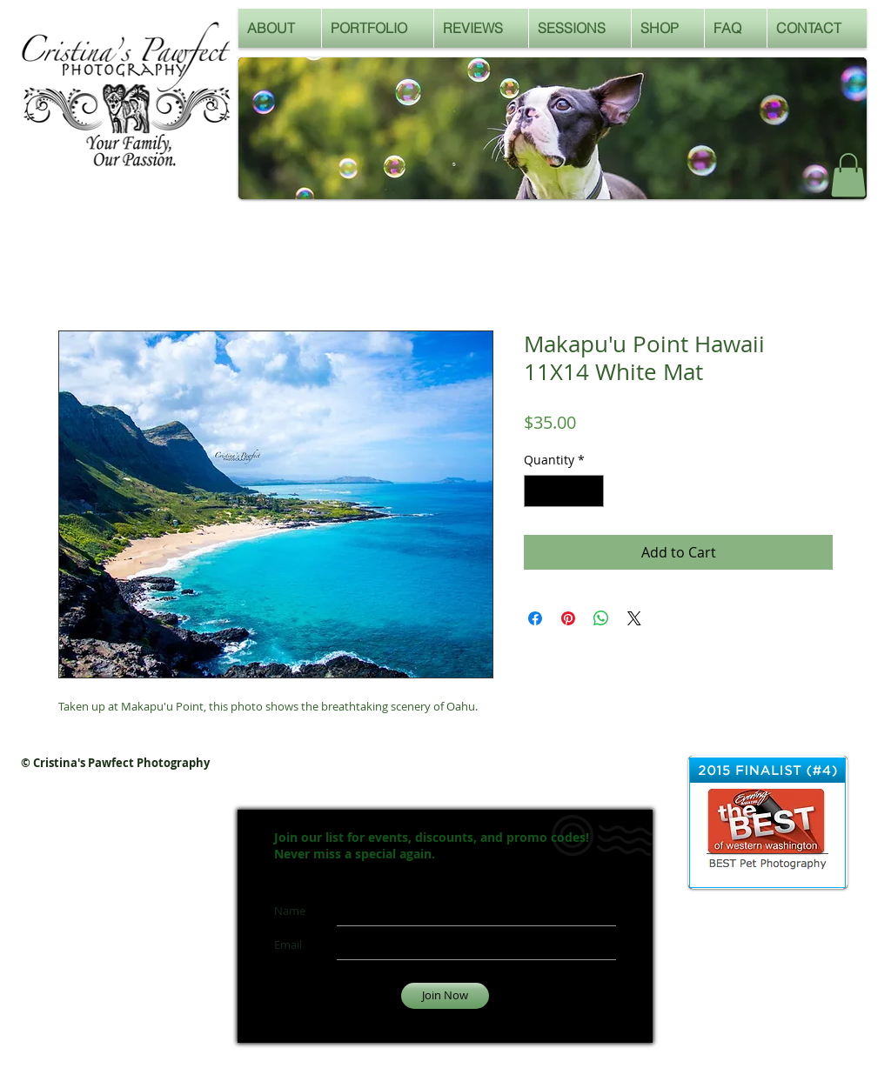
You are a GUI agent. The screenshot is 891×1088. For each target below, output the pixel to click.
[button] (848, 175)
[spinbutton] (563, 491)
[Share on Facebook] (535, 618)
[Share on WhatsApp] (601, 618)
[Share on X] (634, 618)
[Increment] (590, 491)
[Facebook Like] (775, 180)
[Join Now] (445, 996)
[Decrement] (537, 491)
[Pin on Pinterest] (568, 618)
